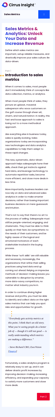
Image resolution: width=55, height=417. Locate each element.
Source (12, 351)
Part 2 (43, 396)
